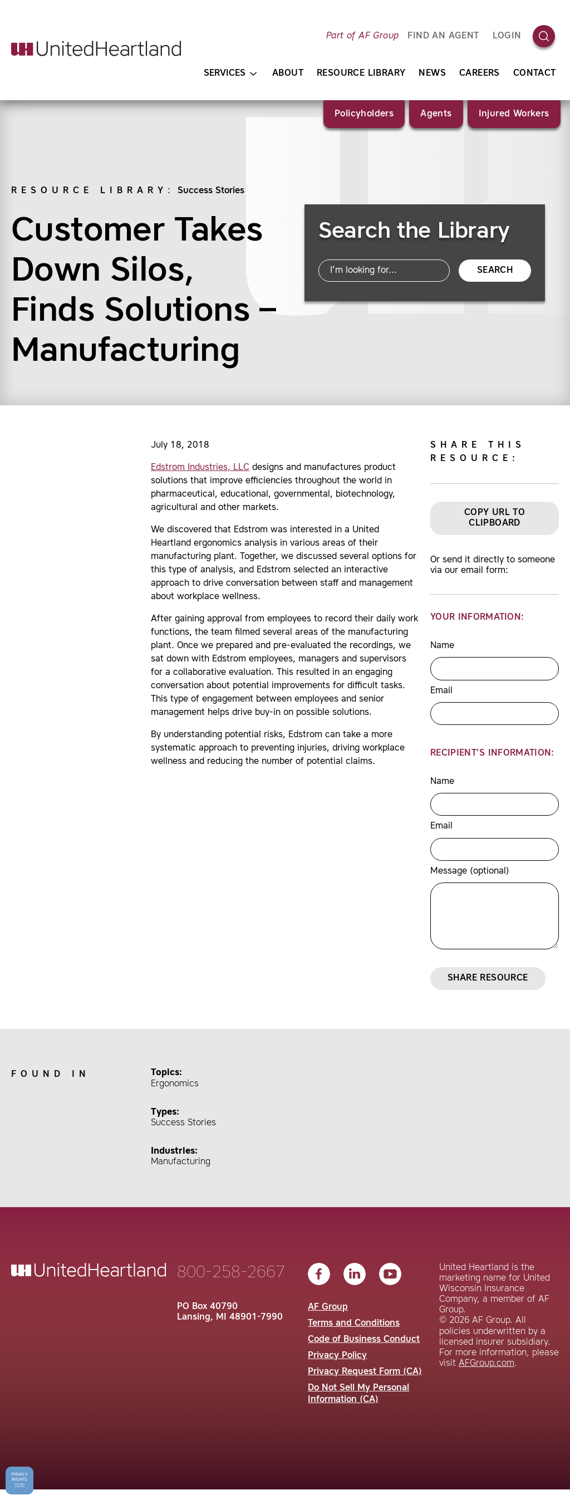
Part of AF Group (362, 36)
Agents (435, 114)
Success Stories (211, 191)
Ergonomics (175, 1084)
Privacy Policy (337, 1355)
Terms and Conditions (354, 1323)
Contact (534, 73)
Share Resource (488, 978)
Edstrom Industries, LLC (200, 467)
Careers (479, 73)
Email (441, 691)
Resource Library (361, 73)
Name (442, 645)
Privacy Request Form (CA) (365, 1371)
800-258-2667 (231, 1272)
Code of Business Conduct (364, 1339)
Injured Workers (514, 114)
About (287, 73)
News (432, 73)
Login (507, 36)
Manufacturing (180, 1162)
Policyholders (364, 114)
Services (230, 73)
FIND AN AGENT (443, 36)
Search (495, 270)
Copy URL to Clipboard (494, 518)
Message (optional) (469, 871)
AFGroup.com (486, 1363)
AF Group (328, 1307)
